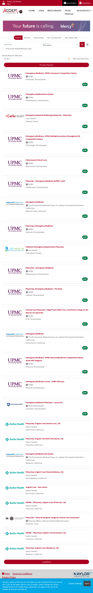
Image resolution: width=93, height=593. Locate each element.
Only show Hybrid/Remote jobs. (19, 48)
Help (6, 573)
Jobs (41, 10)
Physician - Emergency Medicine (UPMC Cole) (45, 181)
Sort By (6, 59)
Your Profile (69, 12)
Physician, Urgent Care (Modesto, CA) (42, 548)
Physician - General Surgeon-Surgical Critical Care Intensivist (52, 517)
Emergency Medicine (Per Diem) (39, 454)
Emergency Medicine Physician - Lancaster (44, 402)
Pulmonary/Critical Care (36, 160)
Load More (46, 562)
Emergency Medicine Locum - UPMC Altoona (45, 381)
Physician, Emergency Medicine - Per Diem (44, 289)
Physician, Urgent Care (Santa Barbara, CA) (44, 472)
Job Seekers (70, 2)
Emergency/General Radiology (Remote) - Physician (48, 115)
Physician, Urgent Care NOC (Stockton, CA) (44, 438)
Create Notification (81, 59)
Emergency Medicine (35, 202)
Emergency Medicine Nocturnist (40, 94)
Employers (85, 2)
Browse (27, 37)
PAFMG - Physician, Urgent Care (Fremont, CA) (46, 502)
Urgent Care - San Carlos (36, 487)
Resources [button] (83, 10)
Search (18, 37)
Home (32, 10)
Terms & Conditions (22, 573)
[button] (87, 44)
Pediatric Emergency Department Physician (45, 247)
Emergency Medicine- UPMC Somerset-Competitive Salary (51, 73)
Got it (87, 584)
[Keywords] (22, 44)
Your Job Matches (54, 37)
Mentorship (54, 10)
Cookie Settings (75, 584)
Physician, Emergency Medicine (39, 226)
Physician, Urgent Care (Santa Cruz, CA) (43, 423)
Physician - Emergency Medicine (40, 268)
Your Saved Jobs (71, 37)
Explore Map (39, 37)
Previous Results (46, 65)
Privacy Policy (9, 577)
